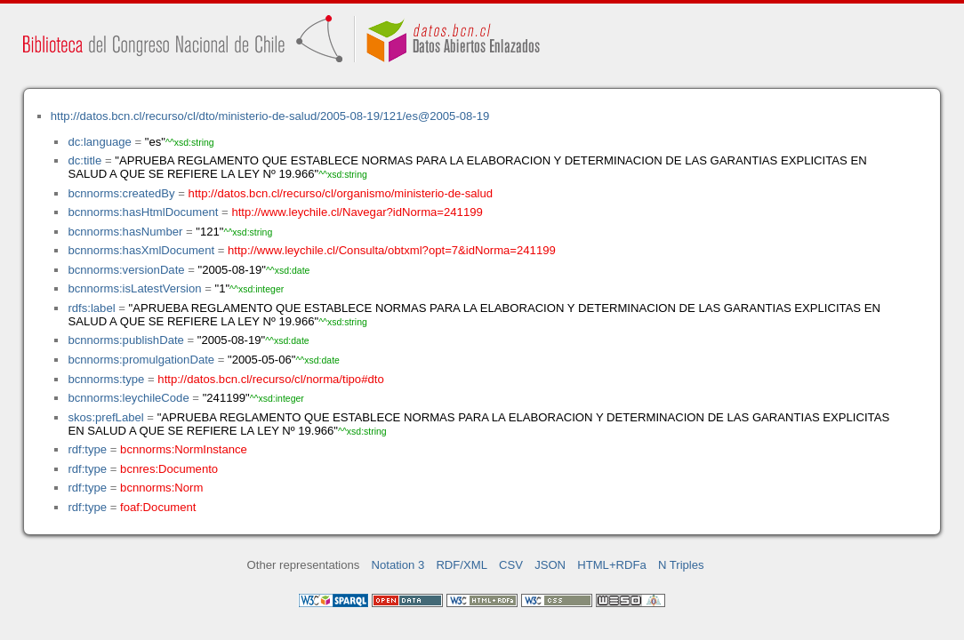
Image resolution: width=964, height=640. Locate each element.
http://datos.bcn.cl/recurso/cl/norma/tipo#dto (270, 379)
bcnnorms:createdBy (121, 193)
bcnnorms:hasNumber (125, 231)
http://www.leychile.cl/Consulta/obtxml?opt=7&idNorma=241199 (392, 250)
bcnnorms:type (106, 379)
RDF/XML (461, 565)
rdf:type (87, 449)
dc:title (84, 160)
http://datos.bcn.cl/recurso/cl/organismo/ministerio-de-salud (341, 193)
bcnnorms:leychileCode (128, 397)
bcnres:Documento (169, 469)
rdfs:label (91, 308)
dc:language (99, 141)
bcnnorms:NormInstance (183, 449)
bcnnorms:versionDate (126, 269)
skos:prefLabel (105, 417)
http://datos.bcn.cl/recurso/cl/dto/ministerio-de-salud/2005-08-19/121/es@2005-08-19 (270, 116)
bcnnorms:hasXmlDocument (141, 250)
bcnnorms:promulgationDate (141, 359)
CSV (511, 565)
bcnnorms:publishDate (125, 340)
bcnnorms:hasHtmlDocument (143, 212)
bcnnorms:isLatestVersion (134, 288)
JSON (550, 565)
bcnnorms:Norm (161, 487)
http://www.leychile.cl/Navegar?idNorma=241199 (356, 212)
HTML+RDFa (612, 565)
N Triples (681, 565)
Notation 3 (398, 565)
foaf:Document (158, 507)
